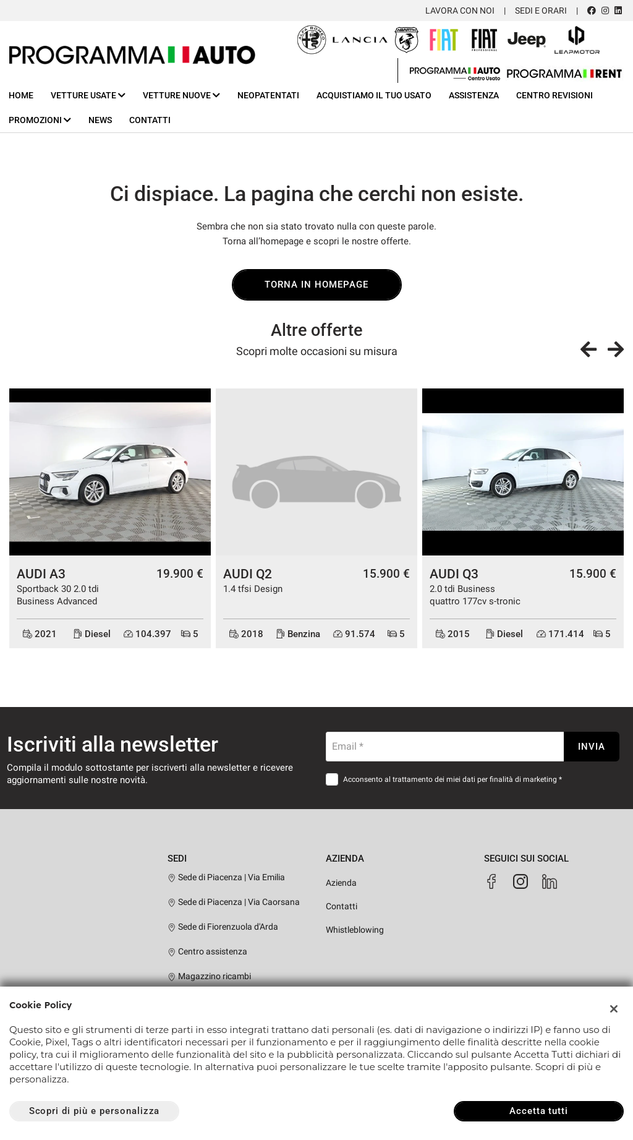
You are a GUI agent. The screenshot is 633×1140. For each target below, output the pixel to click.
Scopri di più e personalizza (94, 1110)
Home (21, 95)
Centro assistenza (207, 951)
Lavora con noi (460, 10)
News (100, 120)
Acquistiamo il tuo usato (373, 95)
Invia (591, 746)
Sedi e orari (541, 10)
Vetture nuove (181, 95)
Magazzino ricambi (209, 976)
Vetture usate (88, 95)
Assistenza (474, 95)
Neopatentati (268, 95)
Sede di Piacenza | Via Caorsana (234, 902)
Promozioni (40, 120)
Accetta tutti (538, 1110)
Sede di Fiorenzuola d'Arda (223, 927)
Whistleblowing (355, 930)
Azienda (341, 883)
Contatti (150, 120)
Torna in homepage (316, 284)
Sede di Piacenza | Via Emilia (226, 877)
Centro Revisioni (554, 95)
